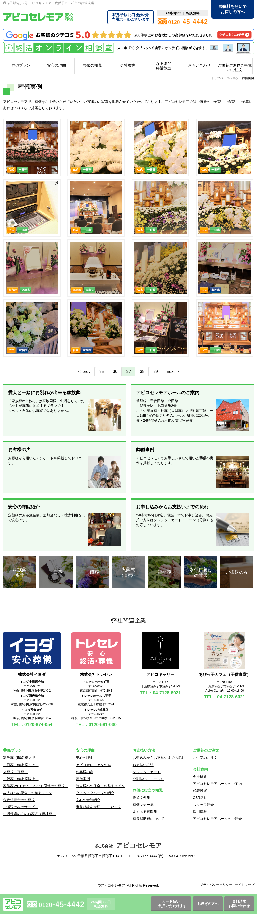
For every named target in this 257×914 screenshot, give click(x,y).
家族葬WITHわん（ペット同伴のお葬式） (35, 786)
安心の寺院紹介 (88, 800)
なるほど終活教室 (163, 65)
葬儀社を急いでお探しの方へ (233, 9)
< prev (84, 371)
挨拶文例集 (141, 798)
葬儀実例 (83, 779)
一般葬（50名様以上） (21, 779)
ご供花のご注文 (205, 758)
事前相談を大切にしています (98, 807)
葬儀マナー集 (143, 805)
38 (142, 371)
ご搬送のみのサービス (20, 807)
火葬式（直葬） (15, 772)
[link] (128, 871)
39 (155, 371)
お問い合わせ (199, 65)
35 (101, 371)
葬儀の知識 (92, 65)
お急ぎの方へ (207, 904)
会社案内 (128, 65)
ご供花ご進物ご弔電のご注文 (235, 67)
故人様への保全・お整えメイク (27, 793)
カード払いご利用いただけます (171, 903)
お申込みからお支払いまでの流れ (159, 758)
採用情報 (200, 812)
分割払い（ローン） (148, 779)
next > (173, 371)
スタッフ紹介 (203, 805)
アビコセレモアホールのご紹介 (217, 819)
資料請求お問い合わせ (239, 903)
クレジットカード (147, 772)
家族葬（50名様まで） (21, 758)
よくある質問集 (145, 812)
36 (115, 371)
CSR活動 (200, 798)
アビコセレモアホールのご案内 (217, 784)
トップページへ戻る (224, 78)
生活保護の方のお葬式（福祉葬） (29, 814)
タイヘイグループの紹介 (95, 793)
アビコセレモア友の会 (93, 765)
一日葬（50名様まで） (21, 765)
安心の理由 (56, 65)
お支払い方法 (143, 765)
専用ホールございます (130, 17)
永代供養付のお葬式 (19, 800)
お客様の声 (84, 772)
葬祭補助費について (148, 819)
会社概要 (200, 777)
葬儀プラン (21, 65)
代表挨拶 (200, 791)
